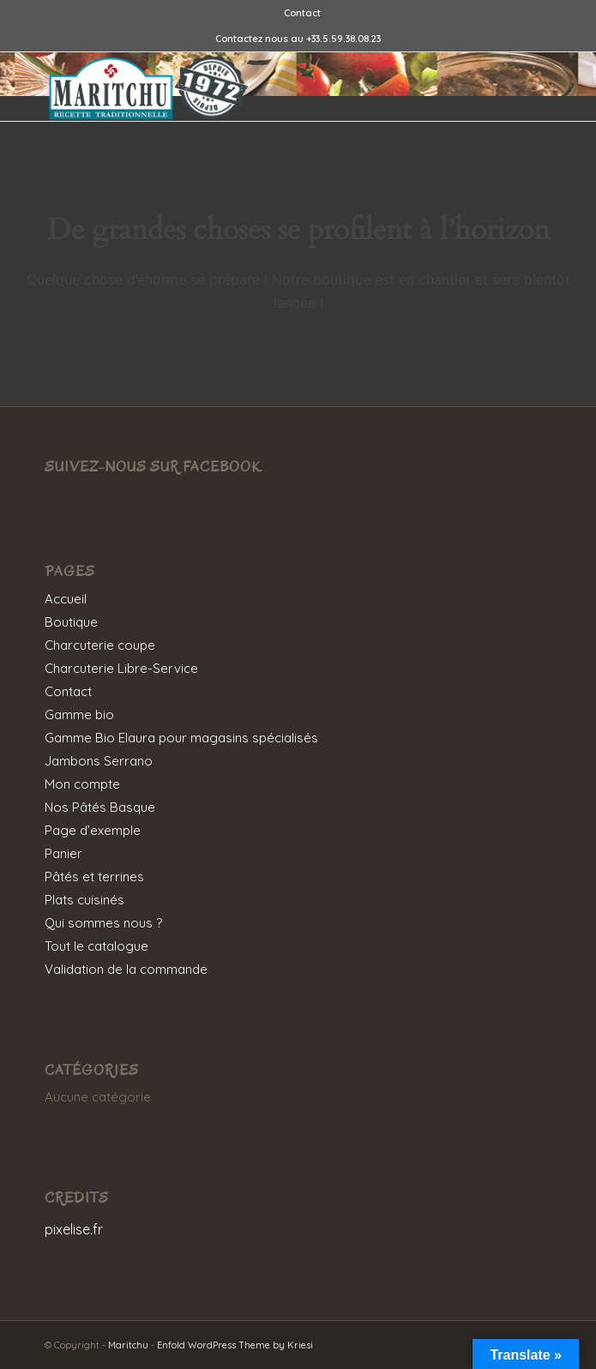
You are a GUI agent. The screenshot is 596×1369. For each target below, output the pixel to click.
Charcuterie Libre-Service (121, 668)
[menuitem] (302, 13)
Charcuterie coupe (100, 645)
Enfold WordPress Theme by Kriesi (235, 1345)
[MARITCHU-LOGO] (247, 86)
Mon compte (82, 784)
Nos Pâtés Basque (100, 807)
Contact (302, 13)
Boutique (71, 622)
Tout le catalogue (96, 946)
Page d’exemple (93, 830)
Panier (63, 853)
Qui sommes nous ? (103, 923)
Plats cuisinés (84, 900)
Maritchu (128, 1345)
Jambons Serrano (99, 761)
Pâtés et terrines (94, 876)
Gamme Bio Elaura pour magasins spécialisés (181, 738)
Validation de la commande (126, 969)
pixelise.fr (74, 1229)
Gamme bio (79, 714)
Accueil (66, 599)
